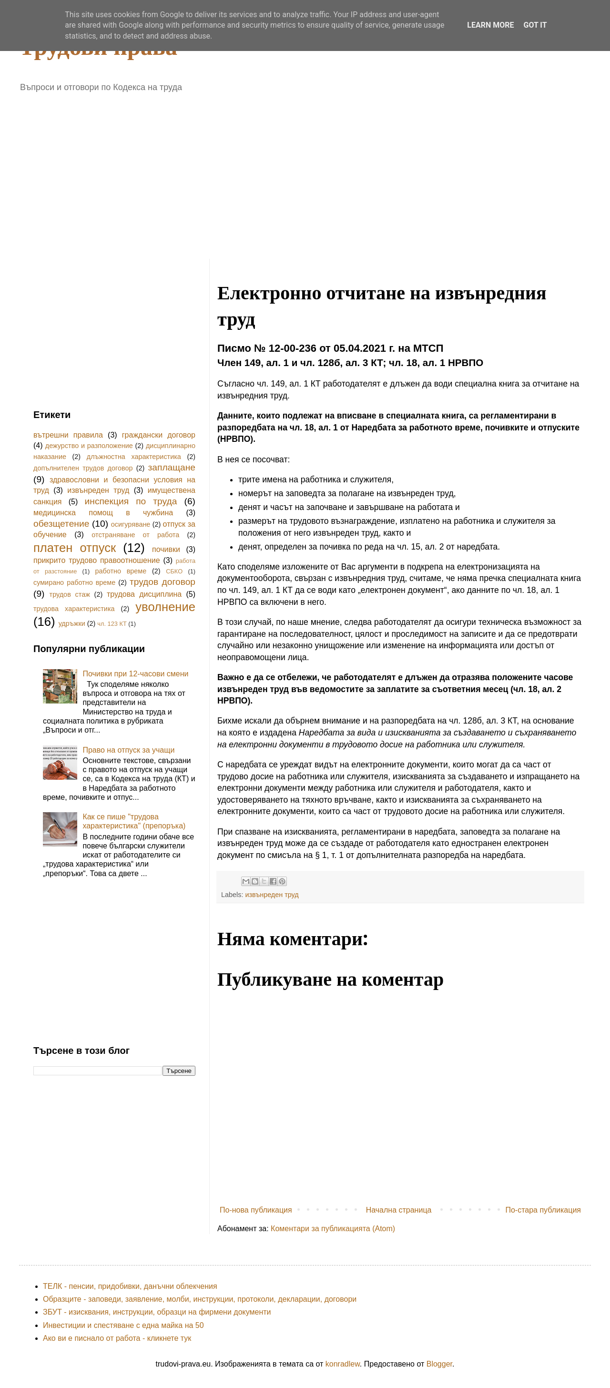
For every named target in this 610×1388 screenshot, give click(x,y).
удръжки (72, 623)
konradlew (342, 1364)
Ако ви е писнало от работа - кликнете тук (117, 1338)
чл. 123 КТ (111, 623)
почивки (166, 549)
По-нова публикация (256, 1210)
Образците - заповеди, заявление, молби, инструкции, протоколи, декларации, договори (199, 1299)
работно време (120, 571)
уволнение (165, 606)
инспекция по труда (131, 501)
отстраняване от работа (135, 535)
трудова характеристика (74, 608)
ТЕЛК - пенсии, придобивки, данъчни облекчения (130, 1286)
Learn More (490, 25)
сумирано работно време (74, 582)
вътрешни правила (68, 435)
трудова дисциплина (144, 594)
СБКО (174, 571)
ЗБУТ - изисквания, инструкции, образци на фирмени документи (157, 1312)
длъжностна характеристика (134, 456)
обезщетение (61, 524)
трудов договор (162, 582)
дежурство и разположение (89, 445)
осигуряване (131, 524)
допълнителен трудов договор (82, 468)
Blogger (439, 1364)
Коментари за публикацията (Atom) (333, 1229)
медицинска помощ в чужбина (103, 513)
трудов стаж (70, 594)
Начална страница (399, 1210)
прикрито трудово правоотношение (96, 560)
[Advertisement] (198, 172)
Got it (535, 25)
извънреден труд (271, 894)
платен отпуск (74, 547)
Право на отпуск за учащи (128, 750)
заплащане (171, 467)
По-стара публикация (543, 1210)
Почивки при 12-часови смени (135, 674)
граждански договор (158, 435)
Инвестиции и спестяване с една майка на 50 (123, 1325)
